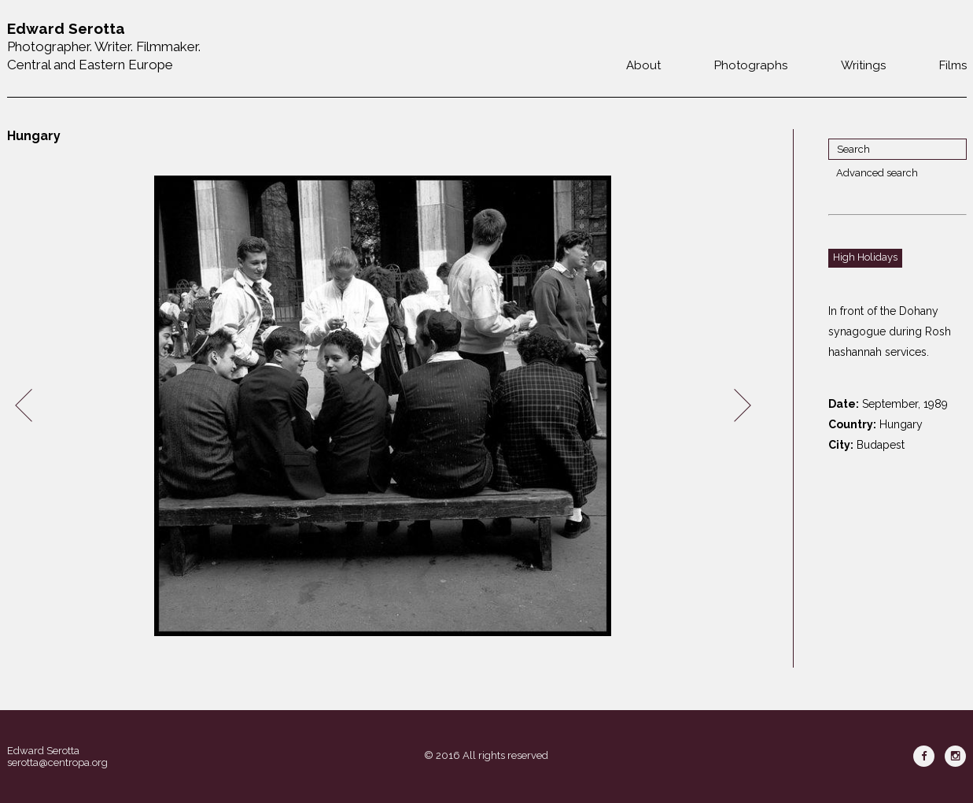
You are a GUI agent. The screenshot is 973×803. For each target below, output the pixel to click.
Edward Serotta (43, 751)
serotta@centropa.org (57, 762)
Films (953, 65)
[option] (383, 406)
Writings (863, 65)
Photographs (750, 65)
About (643, 65)
